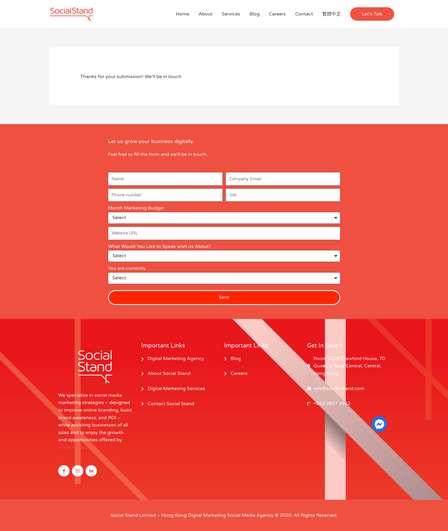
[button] (372, 14)
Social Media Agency (250, 515)
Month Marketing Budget (136, 208)
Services (231, 14)
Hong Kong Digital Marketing (193, 515)
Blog (254, 14)
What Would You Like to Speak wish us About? (159, 246)
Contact (304, 14)
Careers (277, 14)
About (206, 14)
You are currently (127, 268)
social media (72, 447)
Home (182, 14)
